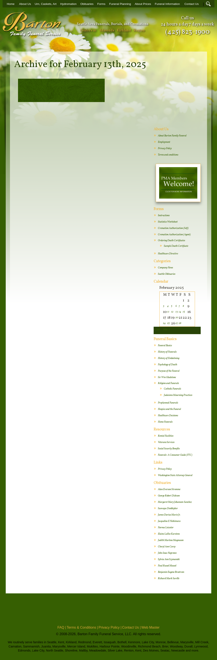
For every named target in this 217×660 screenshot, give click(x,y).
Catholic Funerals (172, 389)
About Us (25, 4)
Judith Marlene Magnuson (171, 540)
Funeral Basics (165, 345)
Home (10, 4)
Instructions (164, 215)
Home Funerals (165, 422)
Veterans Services (166, 442)
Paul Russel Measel (167, 566)
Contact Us (191, 4)
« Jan (157, 329)
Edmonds (107, 30)
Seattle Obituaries (166, 274)
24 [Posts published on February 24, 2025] (164, 323)
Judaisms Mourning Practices (178, 395)
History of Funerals (167, 352)
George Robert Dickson (169, 495)
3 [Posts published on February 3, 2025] (163, 306)
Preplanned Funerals (168, 403)
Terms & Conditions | (82, 627)
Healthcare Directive (168, 253)
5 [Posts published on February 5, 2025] (171, 306)
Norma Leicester (166, 527)
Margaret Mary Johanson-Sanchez (175, 502)
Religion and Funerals (168, 383)
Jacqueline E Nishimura (169, 521)
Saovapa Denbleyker (168, 508)
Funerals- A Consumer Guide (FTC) (175, 455)
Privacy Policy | (110, 627)
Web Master (150, 627)
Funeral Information (167, 4)
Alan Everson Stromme (169, 489)
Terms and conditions (168, 155)
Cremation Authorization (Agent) (174, 234)
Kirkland (124, 30)
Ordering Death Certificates (171, 240)
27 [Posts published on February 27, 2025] (176, 323)
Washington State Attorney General (175, 475)
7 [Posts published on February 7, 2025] (179, 306)
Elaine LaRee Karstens (169, 534)
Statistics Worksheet (168, 222)
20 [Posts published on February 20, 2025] (176, 317)
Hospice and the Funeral (169, 409)
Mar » (166, 329)
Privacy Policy (165, 148)
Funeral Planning (120, 4)
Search (208, 4)
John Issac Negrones (167, 553)
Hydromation (68, 4)
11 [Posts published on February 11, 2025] (168, 312)
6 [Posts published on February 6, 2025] (176, 306)
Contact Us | (131, 627)
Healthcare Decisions (168, 415)
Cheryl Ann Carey (166, 546)
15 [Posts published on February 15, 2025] (184, 312)
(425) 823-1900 (187, 32)
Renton (139, 30)
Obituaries (86, 4)
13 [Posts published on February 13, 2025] (176, 312)
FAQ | (61, 627)
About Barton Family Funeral (172, 135)
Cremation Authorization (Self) (173, 228)
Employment (164, 142)
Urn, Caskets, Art (46, 4)
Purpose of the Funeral (168, 371)
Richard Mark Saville (168, 578)
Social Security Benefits (169, 448)
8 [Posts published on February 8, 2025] (183, 306)
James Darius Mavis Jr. (169, 515)
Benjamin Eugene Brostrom (171, 572)
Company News (165, 267)
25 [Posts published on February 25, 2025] (168, 323)
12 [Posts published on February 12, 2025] (172, 312)
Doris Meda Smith (61, 84)
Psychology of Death (167, 364)
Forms (101, 4)
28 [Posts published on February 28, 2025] (180, 323)
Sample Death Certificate (176, 246)
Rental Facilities (165, 436)
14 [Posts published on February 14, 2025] (180, 312)
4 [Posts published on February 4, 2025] (167, 306)
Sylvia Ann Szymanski (169, 559)
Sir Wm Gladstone (167, 377)
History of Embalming (168, 358)
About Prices (143, 4)
